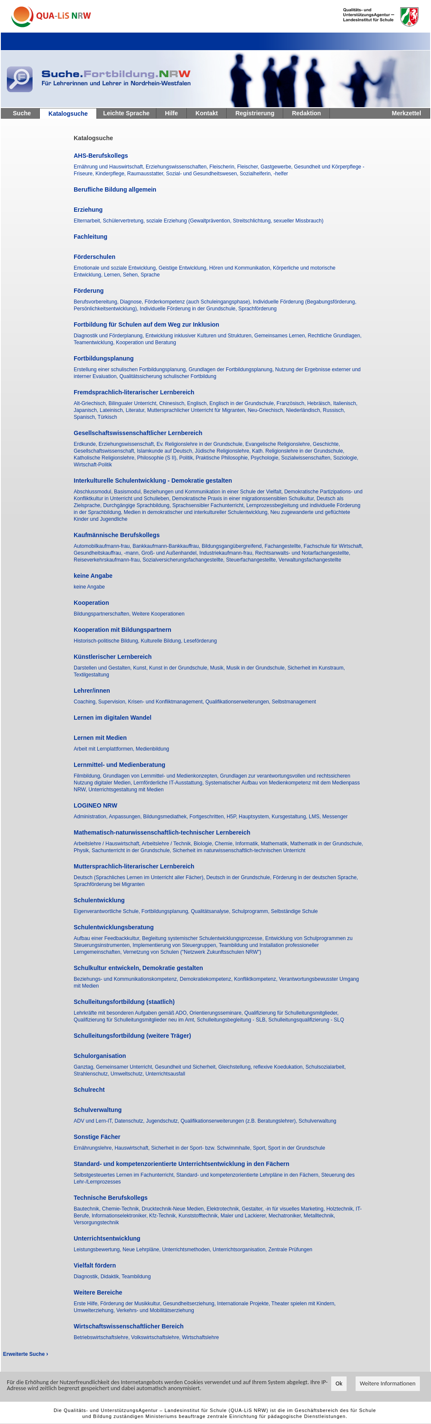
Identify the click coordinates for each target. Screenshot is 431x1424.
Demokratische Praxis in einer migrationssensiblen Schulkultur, (244, 499)
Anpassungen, (126, 817)
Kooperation (91, 602)
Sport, (260, 1148)
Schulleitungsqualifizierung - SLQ (306, 1020)
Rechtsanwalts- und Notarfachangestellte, (302, 553)
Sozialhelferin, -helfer (264, 174)
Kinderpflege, (111, 174)
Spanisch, (86, 417)
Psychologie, (266, 458)
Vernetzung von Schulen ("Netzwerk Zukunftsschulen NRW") (192, 952)
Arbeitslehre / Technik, (168, 844)
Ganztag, (85, 1067)
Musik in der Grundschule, (256, 668)
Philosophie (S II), (158, 458)
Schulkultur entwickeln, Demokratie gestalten (138, 967)
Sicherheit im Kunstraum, (316, 668)
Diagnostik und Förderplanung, (109, 336)
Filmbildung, (88, 776)
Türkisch (107, 417)
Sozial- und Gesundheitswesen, (202, 174)
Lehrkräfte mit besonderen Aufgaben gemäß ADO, (131, 1013)
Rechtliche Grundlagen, (334, 336)
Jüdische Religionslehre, (223, 451)
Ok (338, 1385)
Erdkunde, (86, 444)
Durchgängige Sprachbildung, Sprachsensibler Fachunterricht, (174, 505)
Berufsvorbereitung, (97, 302)
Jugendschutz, (163, 1121)
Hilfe (171, 113)
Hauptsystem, (255, 817)
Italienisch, (345, 403)
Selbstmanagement (294, 702)
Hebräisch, (320, 403)
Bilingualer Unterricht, (133, 403)
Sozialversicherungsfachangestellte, (184, 560)
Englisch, (198, 403)
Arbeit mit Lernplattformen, (105, 749)
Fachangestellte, (283, 546)
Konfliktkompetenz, (256, 979)
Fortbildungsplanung (104, 358)
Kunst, (141, 668)
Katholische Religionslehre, (105, 458)
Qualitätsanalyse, (211, 911)
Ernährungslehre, (94, 1148)
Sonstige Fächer (97, 1136)
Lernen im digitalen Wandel (113, 717)
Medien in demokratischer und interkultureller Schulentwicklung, (197, 512)
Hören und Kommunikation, (241, 268)
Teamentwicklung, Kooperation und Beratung (125, 342)
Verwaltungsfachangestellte (309, 560)
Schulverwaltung (98, 1109)
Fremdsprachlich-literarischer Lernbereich (134, 392)
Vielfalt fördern (95, 1265)
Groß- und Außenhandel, (170, 553)
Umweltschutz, (128, 1074)
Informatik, (247, 844)
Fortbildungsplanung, (166, 911)
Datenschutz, (130, 1121)
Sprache (150, 275)
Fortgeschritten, (208, 817)
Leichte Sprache (126, 113)
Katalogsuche (68, 113)
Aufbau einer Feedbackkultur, (108, 938)
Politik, (187, 458)
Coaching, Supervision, (101, 702)
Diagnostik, (87, 1277)
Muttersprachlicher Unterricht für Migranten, (197, 410)
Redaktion (306, 113)
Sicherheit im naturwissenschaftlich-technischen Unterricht (239, 850)
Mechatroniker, (286, 1216)
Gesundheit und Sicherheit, (186, 1067)
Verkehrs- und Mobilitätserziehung (155, 1310)
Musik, (218, 668)
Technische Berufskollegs (110, 1197)
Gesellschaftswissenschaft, (105, 451)
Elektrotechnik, (224, 1209)
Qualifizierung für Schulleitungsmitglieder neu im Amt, (135, 1020)
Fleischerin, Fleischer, (235, 167)
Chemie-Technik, (122, 1209)
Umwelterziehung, (95, 1310)
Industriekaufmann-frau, (227, 553)
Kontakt (206, 113)
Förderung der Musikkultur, (131, 1304)
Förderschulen (94, 256)
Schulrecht (89, 1089)
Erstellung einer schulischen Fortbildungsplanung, (131, 370)
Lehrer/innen (92, 690)
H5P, (233, 817)
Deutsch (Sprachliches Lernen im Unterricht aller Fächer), (140, 877)
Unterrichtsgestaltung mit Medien (125, 790)
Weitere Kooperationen (158, 614)
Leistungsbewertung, (98, 1250)
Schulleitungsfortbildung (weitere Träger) (132, 1035)
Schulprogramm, (251, 911)
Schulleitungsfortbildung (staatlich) (124, 1001)
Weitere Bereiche (98, 1292)
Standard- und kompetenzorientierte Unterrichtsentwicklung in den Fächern (181, 1163)
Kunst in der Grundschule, (179, 668)
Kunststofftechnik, (200, 1216)
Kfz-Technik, (164, 1216)
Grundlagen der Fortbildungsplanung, (232, 370)
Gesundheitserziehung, (190, 1304)
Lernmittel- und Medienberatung (119, 764)
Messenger (334, 817)
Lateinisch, (113, 410)
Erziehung (88, 209)
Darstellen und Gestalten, (103, 668)
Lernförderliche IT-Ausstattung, (169, 783)
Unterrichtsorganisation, (240, 1250)
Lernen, (113, 275)
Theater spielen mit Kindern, (303, 1304)
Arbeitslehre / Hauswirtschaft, (108, 844)
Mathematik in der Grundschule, (326, 844)
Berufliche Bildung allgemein (115, 189)
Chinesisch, (173, 403)
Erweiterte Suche (25, 1354)
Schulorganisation (100, 1055)
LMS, (315, 817)
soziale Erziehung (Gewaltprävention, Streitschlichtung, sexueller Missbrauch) (234, 221)
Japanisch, (87, 410)
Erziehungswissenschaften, (178, 167)
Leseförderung (200, 641)
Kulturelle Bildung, (162, 641)
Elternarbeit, (88, 221)
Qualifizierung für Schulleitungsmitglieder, (291, 1013)
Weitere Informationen (388, 1385)
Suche (22, 113)
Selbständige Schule (294, 911)
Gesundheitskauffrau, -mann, (107, 553)
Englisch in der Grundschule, (243, 403)
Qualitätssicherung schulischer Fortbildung (168, 376)
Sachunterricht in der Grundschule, (132, 850)
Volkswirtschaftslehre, (156, 1337)
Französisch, (292, 403)
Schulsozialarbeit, (325, 1067)
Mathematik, (275, 844)
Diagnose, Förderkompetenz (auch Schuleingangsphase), (186, 302)
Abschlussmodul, (94, 492)
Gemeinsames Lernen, (281, 336)
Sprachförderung (257, 309)
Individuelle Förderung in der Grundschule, (189, 309)
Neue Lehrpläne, (142, 1250)
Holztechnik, (341, 1209)
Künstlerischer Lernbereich (113, 656)
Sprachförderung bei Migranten (109, 884)
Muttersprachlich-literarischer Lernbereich (134, 866)
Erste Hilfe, (87, 1304)
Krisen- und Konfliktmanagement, (167, 702)
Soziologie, (346, 458)
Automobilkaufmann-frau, (103, 546)
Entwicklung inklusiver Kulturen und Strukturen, (199, 336)
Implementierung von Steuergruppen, (175, 945)
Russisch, (334, 410)
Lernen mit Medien (100, 737)
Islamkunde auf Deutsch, (166, 451)
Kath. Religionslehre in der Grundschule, (298, 451)
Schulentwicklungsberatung (114, 927)
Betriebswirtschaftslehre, (102, 1337)
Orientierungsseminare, (216, 1013)
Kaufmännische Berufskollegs (117, 535)
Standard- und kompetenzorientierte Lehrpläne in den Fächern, (248, 1175)
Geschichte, (326, 444)
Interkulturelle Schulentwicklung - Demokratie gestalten (153, 480)
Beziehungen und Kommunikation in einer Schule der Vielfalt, (214, 492)
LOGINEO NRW (95, 805)
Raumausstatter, (146, 174)
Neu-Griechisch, (267, 410)
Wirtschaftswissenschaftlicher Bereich (129, 1326)
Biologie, (204, 844)
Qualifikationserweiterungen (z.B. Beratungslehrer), (239, 1121)
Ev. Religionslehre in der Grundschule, (200, 444)
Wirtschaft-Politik (93, 465)
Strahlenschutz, (92, 1074)
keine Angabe (93, 575)
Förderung (89, 290)
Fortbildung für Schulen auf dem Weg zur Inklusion (146, 324)
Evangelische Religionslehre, (279, 444)
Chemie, (225, 844)
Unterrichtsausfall (165, 1074)
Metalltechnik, (319, 1216)
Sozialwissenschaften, (307, 458)
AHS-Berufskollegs (101, 155)
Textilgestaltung (91, 675)
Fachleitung (91, 236)
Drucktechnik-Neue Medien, (174, 1209)
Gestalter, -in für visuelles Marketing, (284, 1209)
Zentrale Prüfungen (290, 1250)
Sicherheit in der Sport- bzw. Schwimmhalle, (202, 1148)
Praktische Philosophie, (223, 458)
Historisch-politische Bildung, (107, 641)
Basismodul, (129, 492)
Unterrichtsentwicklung (107, 1238)
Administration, (91, 817)
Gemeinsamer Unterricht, (125, 1067)
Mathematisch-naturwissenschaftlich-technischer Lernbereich (162, 832)
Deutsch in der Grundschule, (239, 877)
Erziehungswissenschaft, (127, 444)
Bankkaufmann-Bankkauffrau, (166, 546)
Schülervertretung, (124, 221)
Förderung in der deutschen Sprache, (315, 877)
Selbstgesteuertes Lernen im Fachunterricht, (125, 1175)
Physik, (83, 850)
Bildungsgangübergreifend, (233, 546)
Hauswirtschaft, (132, 1148)
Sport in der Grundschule (296, 1148)
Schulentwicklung (99, 900)
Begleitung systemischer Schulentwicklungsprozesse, (203, 938)
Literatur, (136, 410)
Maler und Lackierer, (245, 1216)
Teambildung (136, 1277)
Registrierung (254, 113)
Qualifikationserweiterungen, (239, 702)
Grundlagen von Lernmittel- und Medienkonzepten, (161, 776)
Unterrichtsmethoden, (187, 1250)
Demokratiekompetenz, (207, 979)
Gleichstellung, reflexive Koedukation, (261, 1067)
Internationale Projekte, (244, 1304)
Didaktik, (111, 1277)
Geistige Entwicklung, (184, 268)
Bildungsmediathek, (166, 817)
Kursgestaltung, (290, 817)
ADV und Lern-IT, (94, 1121)
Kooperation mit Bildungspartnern (122, 629)
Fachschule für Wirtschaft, (333, 546)
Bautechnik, (88, 1209)
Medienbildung (152, 749)
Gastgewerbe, (277, 167)
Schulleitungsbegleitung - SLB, (232, 1020)
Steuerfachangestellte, (252, 560)
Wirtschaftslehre (200, 1337)
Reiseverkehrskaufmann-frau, (108, 560)
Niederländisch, (304, 410)
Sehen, (132, 275)
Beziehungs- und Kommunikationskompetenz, (127, 979)
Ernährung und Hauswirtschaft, (110, 167)
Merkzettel (406, 113)
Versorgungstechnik (96, 1223)
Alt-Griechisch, (91, 403)
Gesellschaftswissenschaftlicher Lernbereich (138, 433)
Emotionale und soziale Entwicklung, (116, 268)
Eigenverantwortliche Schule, (107, 911)
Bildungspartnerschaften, (103, 614)
